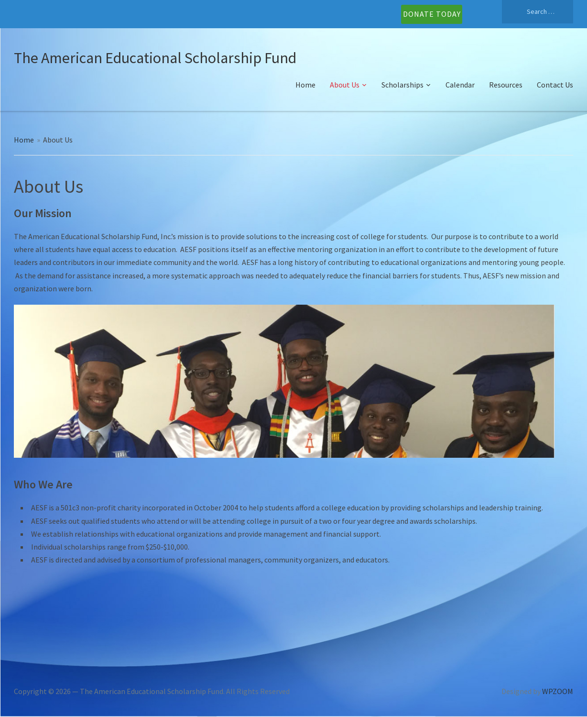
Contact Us (555, 84)
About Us (344, 84)
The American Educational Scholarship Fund (155, 57)
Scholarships (402, 84)
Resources (505, 84)
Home (305, 84)
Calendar (460, 84)
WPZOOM (557, 691)
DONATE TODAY (432, 14)
